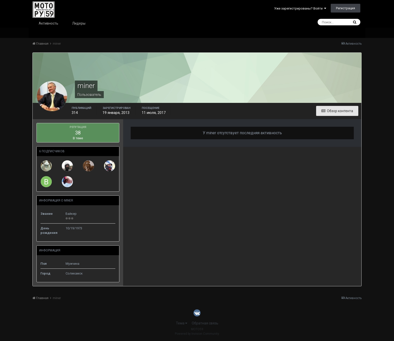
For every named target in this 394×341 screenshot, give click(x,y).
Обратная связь (205, 323)
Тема (181, 323)
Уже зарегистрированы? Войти (300, 8)
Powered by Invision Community (197, 333)
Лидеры (78, 23)
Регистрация (345, 8)
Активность (48, 23)
